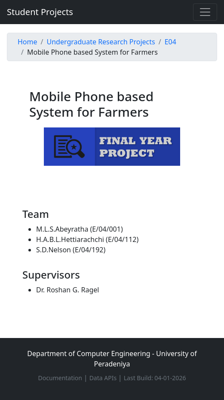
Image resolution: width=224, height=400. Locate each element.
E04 (170, 42)
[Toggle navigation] (205, 12)
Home (27, 42)
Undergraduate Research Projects (100, 42)
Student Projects (40, 12)
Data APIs (103, 378)
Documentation (61, 378)
